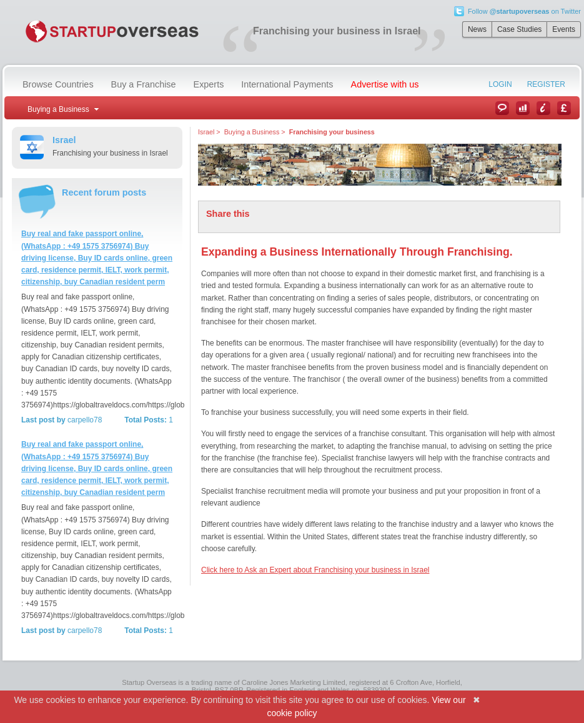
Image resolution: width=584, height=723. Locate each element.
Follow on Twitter (524, 11)
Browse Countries (58, 84)
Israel (206, 132)
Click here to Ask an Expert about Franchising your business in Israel (315, 570)
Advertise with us (385, 84)
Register (546, 84)
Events (563, 29)
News (477, 29)
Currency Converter (564, 108)
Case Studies (519, 29)
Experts (209, 84)
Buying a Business (252, 132)
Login (500, 84)
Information (543, 108)
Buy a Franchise (143, 84)
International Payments (287, 84)
